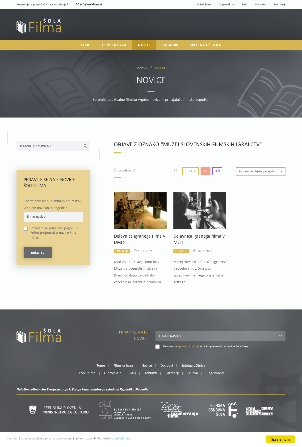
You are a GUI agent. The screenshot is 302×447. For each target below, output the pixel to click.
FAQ (244, 4)
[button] (260, 171)
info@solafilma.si (89, 4)
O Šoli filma (204, 4)
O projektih (226, 4)
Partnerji (279, 4)
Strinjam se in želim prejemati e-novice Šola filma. (54, 233)
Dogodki (170, 46)
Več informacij (158, 440)
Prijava (256, 29)
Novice (144, 46)
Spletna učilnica (205, 46)
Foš (217, 171)
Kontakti (260, 4)
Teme (85, 46)
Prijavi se (37, 253)
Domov (142, 67)
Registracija (277, 29)
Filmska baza (114, 46)
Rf (205, 171)
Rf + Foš (190, 171)
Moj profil (261, 23)
